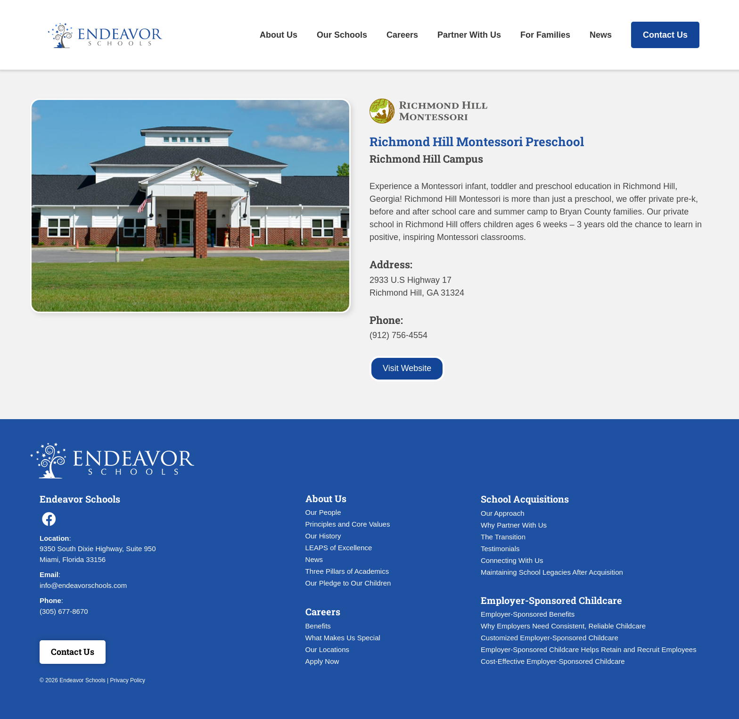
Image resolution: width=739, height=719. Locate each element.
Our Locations (327, 649)
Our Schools (342, 35)
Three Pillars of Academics (347, 571)
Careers (402, 35)
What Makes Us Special (342, 638)
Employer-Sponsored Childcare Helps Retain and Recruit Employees (589, 649)
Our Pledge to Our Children (348, 583)
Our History (323, 536)
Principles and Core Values (347, 524)
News (601, 35)
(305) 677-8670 (64, 611)
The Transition (503, 537)
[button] (49, 519)
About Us (278, 35)
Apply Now (322, 661)
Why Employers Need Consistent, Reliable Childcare (563, 626)
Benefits (318, 626)
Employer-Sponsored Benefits (528, 614)
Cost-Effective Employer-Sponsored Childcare (553, 661)
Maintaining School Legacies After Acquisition (552, 572)
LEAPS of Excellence (338, 548)
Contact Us (665, 35)
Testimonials (500, 549)
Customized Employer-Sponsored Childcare (549, 638)
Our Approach (503, 513)
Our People (323, 512)
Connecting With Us (512, 560)
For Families (545, 35)
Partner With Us (469, 35)
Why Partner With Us (514, 525)
